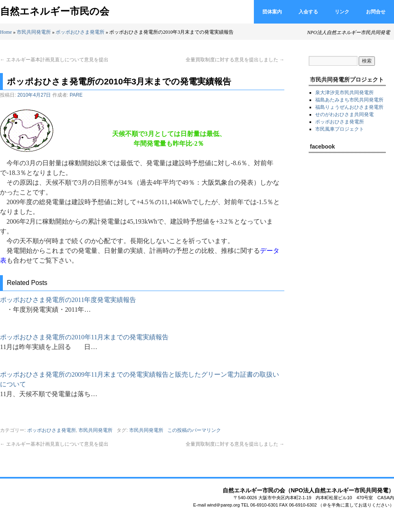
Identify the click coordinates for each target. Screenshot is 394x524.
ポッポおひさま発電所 (80, 32)
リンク (342, 12)
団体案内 (272, 12)
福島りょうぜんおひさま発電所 (349, 107)
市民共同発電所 (34, 32)
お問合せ (375, 12)
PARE (75, 95)
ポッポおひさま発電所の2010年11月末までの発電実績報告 (84, 337)
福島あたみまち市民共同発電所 (349, 100)
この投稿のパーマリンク (194, 430)
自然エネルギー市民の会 (54, 11)
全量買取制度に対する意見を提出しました (235, 60)
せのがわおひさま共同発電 (344, 114)
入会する (308, 12)
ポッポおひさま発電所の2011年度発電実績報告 (68, 299)
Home (6, 32)
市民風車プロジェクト (339, 129)
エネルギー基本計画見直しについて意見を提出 (54, 60)
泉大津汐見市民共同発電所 (344, 92)
